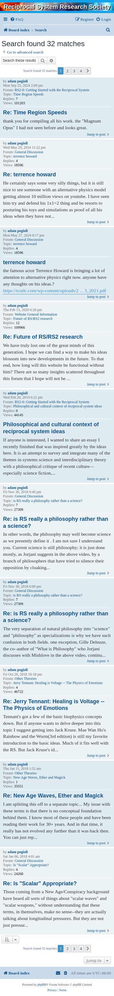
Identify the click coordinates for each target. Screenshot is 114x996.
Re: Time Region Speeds (35, 112)
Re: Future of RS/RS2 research (43, 337)
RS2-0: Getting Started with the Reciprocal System (52, 90)
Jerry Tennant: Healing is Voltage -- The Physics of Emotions (58, 683)
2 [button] (67, 71)
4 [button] (81, 71)
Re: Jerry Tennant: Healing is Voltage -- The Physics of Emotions (53, 704)
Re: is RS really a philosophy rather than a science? (55, 522)
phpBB (41, 984)
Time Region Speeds (28, 94)
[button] (88, 70)
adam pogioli (18, 81)
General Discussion (29, 152)
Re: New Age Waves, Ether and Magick (53, 796)
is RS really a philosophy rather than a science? (47, 501)
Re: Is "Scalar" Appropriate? (40, 883)
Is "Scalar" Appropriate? (31, 865)
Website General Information (36, 314)
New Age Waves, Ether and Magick (39, 777)
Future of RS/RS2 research (33, 318)
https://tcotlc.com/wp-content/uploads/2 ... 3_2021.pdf (54, 290)
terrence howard (25, 156)
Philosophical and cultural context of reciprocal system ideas (57, 406)
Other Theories (25, 678)
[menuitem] (16, 19)
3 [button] (74, 71)
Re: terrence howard (29, 174)
